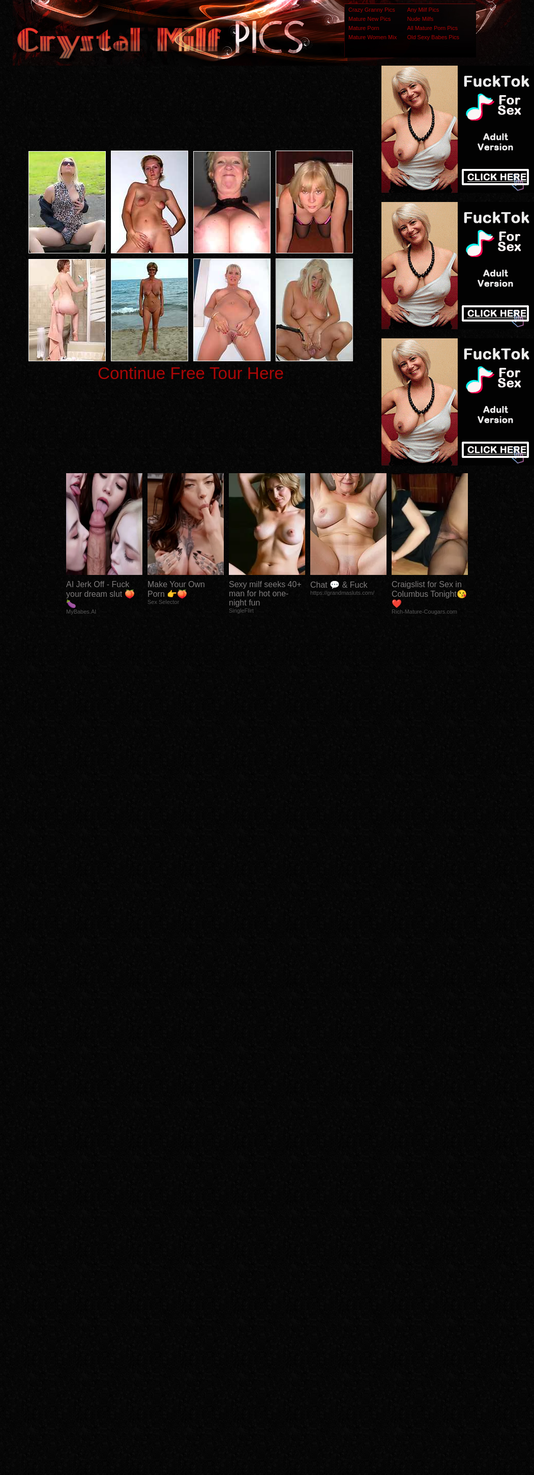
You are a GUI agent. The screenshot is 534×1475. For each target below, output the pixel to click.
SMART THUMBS (285, 1273)
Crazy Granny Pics (371, 10)
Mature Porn (363, 28)
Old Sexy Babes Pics (433, 37)
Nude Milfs (420, 19)
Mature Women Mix (372, 37)
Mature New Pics (369, 19)
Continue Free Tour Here (191, 373)
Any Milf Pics (423, 10)
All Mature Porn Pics (432, 28)
